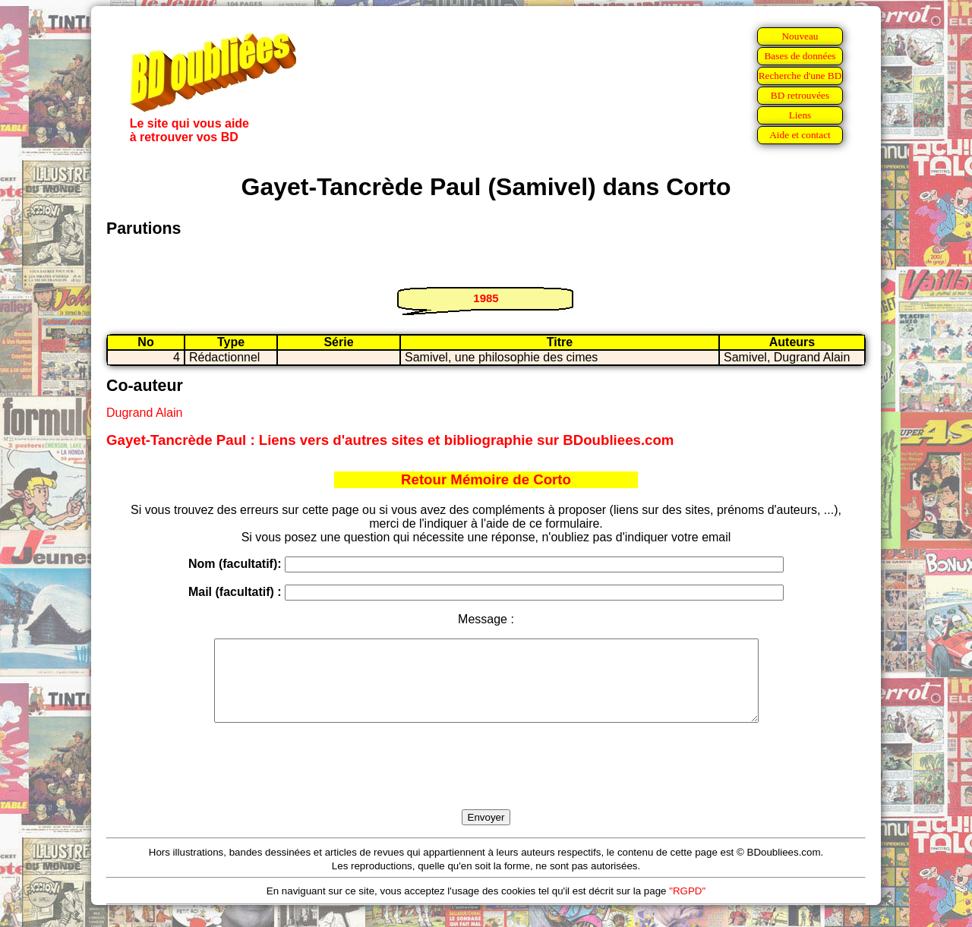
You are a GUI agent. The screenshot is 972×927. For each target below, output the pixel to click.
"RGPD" (687, 907)
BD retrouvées (800, 95)
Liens (800, 115)
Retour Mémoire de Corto (486, 479)
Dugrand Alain (144, 412)
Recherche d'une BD (800, 75)
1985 (485, 298)
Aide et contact (800, 134)
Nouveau (799, 36)
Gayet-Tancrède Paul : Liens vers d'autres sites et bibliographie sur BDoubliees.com (390, 440)
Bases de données (799, 55)
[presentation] (486, 783)
